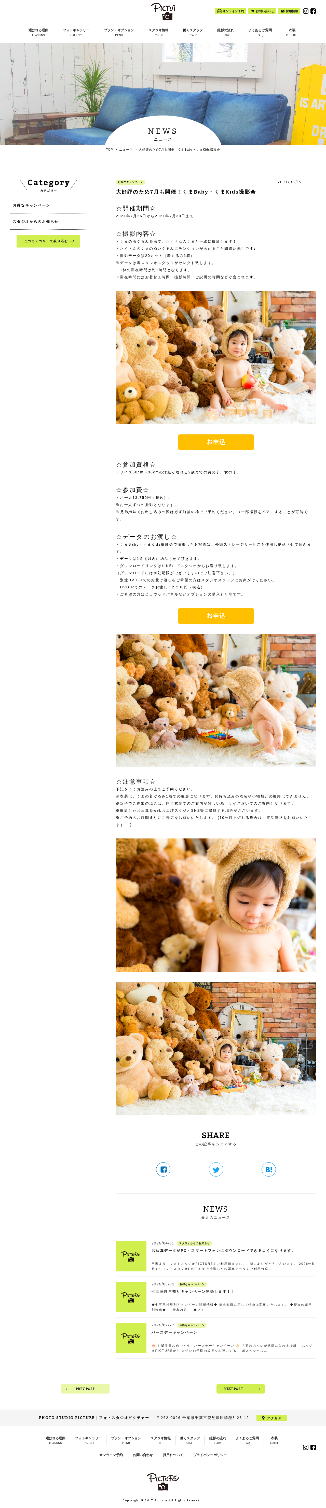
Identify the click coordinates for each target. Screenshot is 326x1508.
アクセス (274, 1418)
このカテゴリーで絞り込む (46, 241)
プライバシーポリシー (210, 1455)
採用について (173, 1455)
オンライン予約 (111, 1455)
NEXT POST (233, 1389)
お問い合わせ (143, 1455)
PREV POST (85, 1389)
